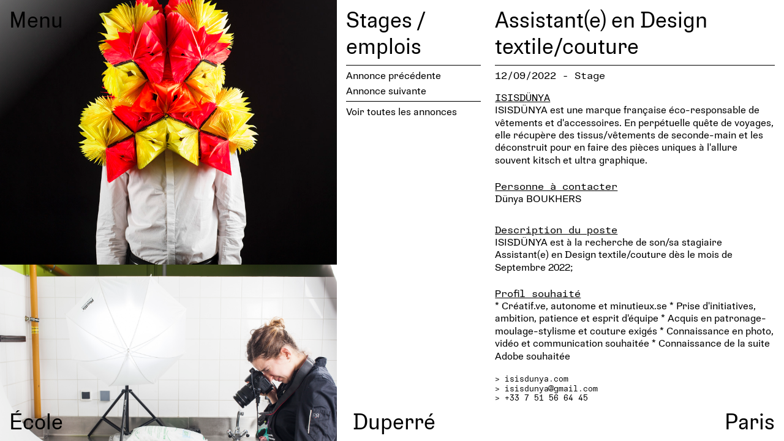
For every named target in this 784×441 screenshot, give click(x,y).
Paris (750, 420)
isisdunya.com (536, 378)
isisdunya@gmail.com (551, 388)
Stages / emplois (385, 32)
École (36, 420)
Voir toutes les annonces (401, 111)
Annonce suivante (386, 90)
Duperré (394, 420)
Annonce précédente (393, 75)
